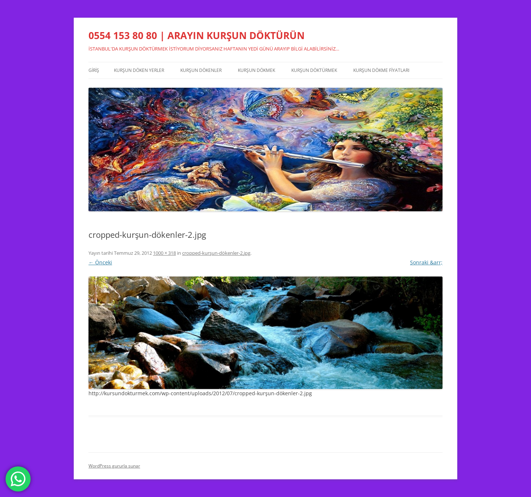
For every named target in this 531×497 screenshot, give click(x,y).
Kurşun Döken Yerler (139, 70)
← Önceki (100, 262)
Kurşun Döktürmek (314, 70)
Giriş (93, 70)
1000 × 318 (164, 253)
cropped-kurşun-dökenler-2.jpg (216, 253)
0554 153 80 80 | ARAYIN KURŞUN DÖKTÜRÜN (196, 35)
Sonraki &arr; (426, 262)
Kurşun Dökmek (256, 70)
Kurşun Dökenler (201, 70)
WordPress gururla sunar (114, 466)
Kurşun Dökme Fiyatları (381, 70)
